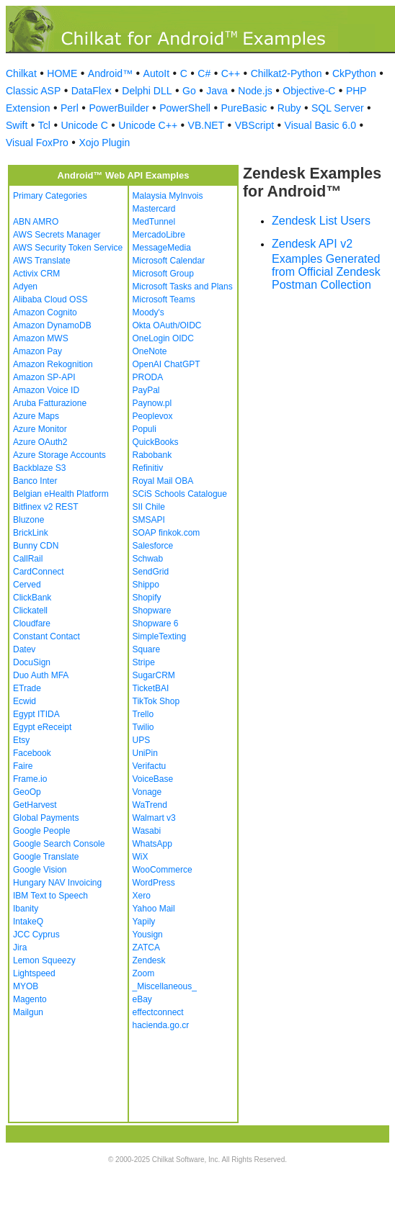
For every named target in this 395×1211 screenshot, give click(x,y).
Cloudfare (31, 623)
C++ (230, 73)
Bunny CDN (35, 546)
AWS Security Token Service (68, 248)
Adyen (25, 287)
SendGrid (151, 572)
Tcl (44, 125)
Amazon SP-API (44, 377)
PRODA (148, 377)
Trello (143, 714)
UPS (142, 740)
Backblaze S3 (39, 468)
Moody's (148, 312)
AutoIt (156, 73)
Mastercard (154, 209)
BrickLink (30, 533)
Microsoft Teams (164, 299)
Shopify (147, 598)
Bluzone (28, 520)
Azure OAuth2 (40, 442)
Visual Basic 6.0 (320, 125)
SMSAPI (149, 520)
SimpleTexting (160, 636)
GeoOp (27, 792)
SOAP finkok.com (166, 533)
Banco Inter (35, 481)
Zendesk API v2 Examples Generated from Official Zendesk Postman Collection (326, 264)
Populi (144, 429)
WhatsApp (152, 844)
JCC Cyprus (36, 934)
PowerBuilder (118, 108)
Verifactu (150, 766)
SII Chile (149, 507)
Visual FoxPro (37, 142)
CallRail (28, 559)
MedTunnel (154, 222)
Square (147, 649)
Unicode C (84, 125)
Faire (22, 766)
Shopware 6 (156, 623)
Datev (24, 649)
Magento (30, 999)
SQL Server (337, 108)
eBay (142, 999)
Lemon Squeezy (44, 960)
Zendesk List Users (321, 221)
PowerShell (184, 108)
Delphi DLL (147, 90)
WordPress (154, 883)
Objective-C (309, 90)
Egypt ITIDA (36, 714)
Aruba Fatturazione (49, 403)
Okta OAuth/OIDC (167, 325)
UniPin (145, 753)
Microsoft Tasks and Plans (183, 287)
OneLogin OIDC (163, 338)
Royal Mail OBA (163, 481)
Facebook (32, 753)
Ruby (289, 108)
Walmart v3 (154, 818)
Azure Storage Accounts (59, 455)
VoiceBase (153, 779)
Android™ (110, 73)
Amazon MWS (40, 338)
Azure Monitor (40, 429)
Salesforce (153, 546)
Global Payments (46, 818)
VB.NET (206, 125)
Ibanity (25, 909)
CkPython (354, 73)
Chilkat (21, 73)
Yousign (148, 934)
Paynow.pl (152, 403)
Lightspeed (34, 973)
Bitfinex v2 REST (46, 507)
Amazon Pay (37, 351)
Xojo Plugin (104, 142)
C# (204, 73)
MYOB (25, 986)
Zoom (144, 973)
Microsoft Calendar (169, 261)
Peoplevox (153, 416)
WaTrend (150, 805)
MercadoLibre (159, 235)
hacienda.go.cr (161, 1025)
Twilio (143, 727)
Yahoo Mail (154, 909)
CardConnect (38, 572)
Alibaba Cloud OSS (50, 299)
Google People (41, 831)
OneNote (150, 351)
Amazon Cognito (45, 312)
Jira (20, 947)
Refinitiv (148, 468)
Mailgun (28, 1012)
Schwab (148, 559)
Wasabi (147, 831)
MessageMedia (162, 248)
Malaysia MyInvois (168, 196)
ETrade (27, 688)
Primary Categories (50, 196)
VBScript (254, 125)
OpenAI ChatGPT (166, 364)
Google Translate (46, 857)
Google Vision (40, 870)
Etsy (21, 740)
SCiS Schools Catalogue (180, 494)
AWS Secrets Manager (57, 235)
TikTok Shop (156, 701)
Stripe (144, 662)
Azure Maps (36, 416)
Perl (70, 108)
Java (217, 90)
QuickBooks (156, 442)
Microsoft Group (163, 274)
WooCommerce (162, 870)
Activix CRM (36, 274)
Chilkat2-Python (286, 73)
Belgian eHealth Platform (61, 494)
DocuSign (31, 662)
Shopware (152, 611)
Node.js (255, 90)
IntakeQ (28, 922)
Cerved (27, 585)
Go (189, 90)
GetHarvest (35, 805)
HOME (62, 73)
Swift (16, 125)
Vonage (147, 792)
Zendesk (149, 960)
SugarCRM (154, 675)
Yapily (144, 922)
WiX (140, 857)
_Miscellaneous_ (165, 986)
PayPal (146, 390)
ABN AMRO (35, 222)
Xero (142, 896)
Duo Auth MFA (40, 675)
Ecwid (24, 701)
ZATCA (146, 947)
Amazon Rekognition (53, 364)
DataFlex (91, 90)
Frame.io (30, 779)
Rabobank (152, 455)
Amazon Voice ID (46, 390)
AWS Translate (42, 261)
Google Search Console (59, 844)
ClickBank (32, 598)
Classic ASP (33, 90)
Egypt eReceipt (42, 727)
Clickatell (30, 611)
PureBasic (244, 108)
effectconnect (158, 1012)
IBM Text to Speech (50, 896)
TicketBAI (151, 688)
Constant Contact (46, 636)
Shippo (146, 585)
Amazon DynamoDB (52, 325)
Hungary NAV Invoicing (57, 883)
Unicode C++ (147, 125)
